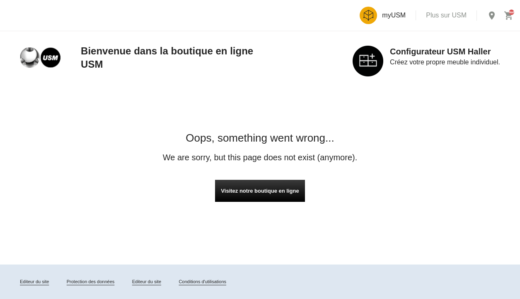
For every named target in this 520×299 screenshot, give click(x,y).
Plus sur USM (446, 15)
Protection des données (91, 281)
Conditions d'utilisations (202, 281)
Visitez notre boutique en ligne (260, 191)
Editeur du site (34, 281)
